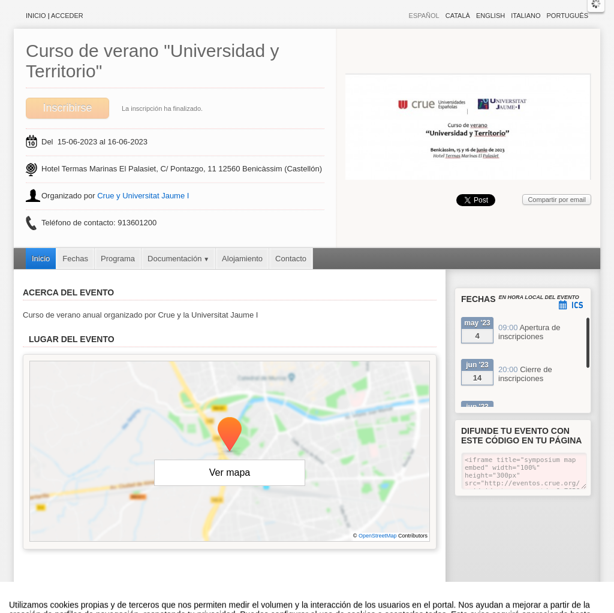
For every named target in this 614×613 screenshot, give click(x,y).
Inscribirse (67, 108)
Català (458, 15)
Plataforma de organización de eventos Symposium (313, 606)
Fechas (75, 258)
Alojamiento (242, 258)
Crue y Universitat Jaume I (143, 195)
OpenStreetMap (378, 536)
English (490, 15)
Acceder (67, 15)
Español (424, 15)
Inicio (36, 15)
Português (567, 15)
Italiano (525, 15)
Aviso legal (188, 606)
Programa (118, 258)
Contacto (290, 258)
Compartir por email (557, 199)
